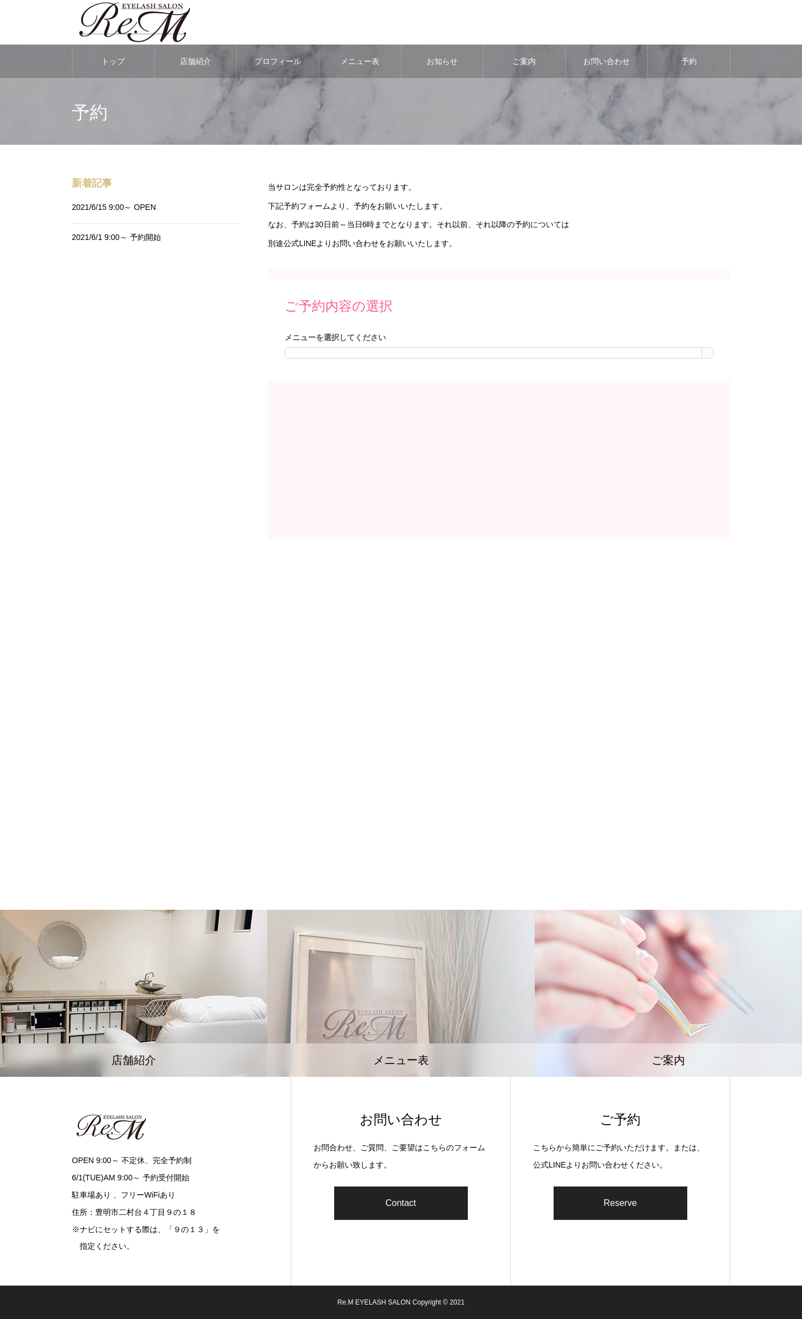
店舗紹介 (195, 61)
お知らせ (442, 61)
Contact (400, 1203)
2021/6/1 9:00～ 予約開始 (116, 237)
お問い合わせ (606, 61)
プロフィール (278, 61)
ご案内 (524, 61)
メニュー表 (359, 61)
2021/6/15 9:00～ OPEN (114, 207)
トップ (113, 61)
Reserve (620, 1203)
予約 (689, 61)
